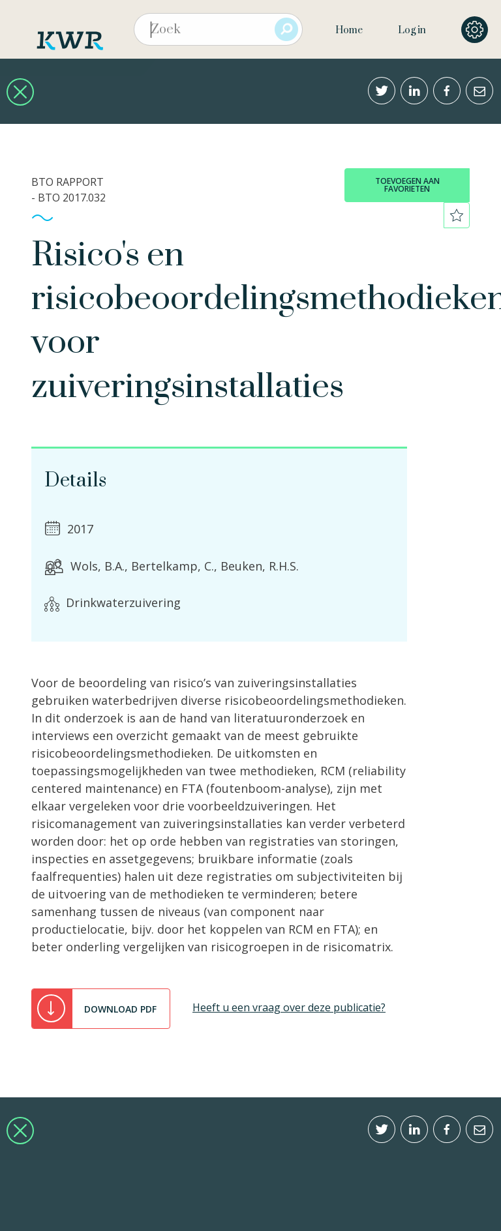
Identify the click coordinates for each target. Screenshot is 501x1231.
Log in (412, 30)
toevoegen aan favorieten (407, 184)
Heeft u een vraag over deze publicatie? (289, 1007)
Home (349, 30)
